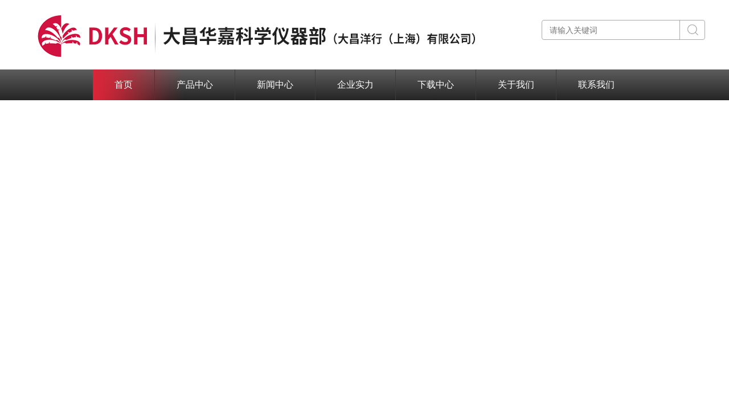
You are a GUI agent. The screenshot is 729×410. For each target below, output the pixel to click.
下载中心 (435, 84)
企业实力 (355, 84)
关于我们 (516, 84)
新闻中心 (275, 84)
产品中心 (195, 84)
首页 (123, 84)
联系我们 (596, 84)
